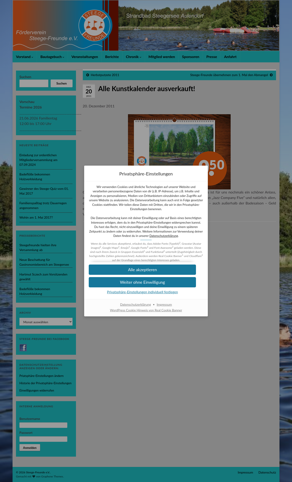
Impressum (164, 307)
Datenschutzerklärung (145, 238)
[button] (146, 284)
